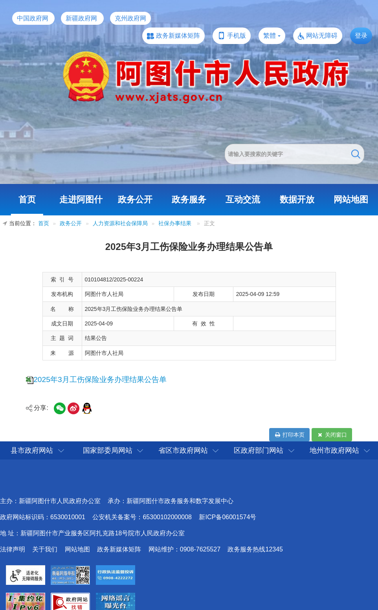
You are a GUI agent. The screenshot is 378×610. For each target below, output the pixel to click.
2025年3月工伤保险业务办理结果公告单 (99, 379)
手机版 (236, 35)
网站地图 (351, 199)
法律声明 (12, 549)
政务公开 (135, 199)
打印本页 (289, 435)
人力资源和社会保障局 (120, 223)
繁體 (269, 35)
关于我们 (44, 549)
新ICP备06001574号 (227, 517)
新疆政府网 (81, 18)
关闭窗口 (332, 435)
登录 (361, 35)
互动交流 (243, 199)
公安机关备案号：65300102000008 (142, 517)
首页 (27, 199)
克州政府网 (130, 18)
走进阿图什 (81, 199)
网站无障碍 (322, 35)
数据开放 (297, 199)
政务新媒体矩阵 (178, 35)
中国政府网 (32, 18)
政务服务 (189, 199)
